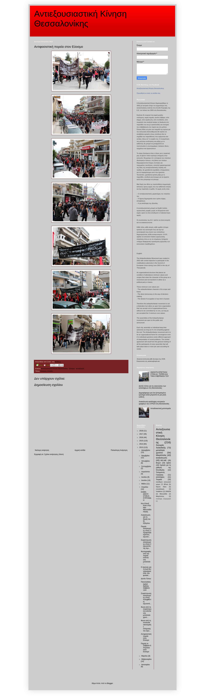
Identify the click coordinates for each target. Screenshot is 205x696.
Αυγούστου (145, 472)
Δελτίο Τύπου (146, 579)
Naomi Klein (161, 487)
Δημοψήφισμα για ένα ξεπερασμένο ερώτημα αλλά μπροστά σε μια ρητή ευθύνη (152, 395)
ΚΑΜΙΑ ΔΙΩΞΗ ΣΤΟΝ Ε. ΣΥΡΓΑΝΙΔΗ (146, 496)
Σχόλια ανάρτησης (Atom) (54, 454)
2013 (141, 447)
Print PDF (42, 365)
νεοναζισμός (80, 368)
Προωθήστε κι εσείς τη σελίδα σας (148, 93)
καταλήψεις (160, 477)
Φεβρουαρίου (146, 659)
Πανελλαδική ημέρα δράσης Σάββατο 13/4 (146, 586)
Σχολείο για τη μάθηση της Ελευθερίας (163, 467)
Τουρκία (159, 479)
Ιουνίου (144, 480)
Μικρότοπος (160, 496)
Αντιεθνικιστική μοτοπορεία (160, 408)
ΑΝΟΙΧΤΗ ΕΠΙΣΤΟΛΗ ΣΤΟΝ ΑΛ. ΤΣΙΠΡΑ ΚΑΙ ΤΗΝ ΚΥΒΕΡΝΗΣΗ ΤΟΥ (159, 374)
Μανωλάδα (163, 494)
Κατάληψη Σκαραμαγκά (163, 499)
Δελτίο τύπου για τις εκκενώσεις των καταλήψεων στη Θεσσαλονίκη (152, 387)
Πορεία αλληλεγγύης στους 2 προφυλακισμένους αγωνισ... (146, 532)
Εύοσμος (72, 368)
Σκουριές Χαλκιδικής (161, 446)
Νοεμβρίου (145, 456)
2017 (141, 434)
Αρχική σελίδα (80, 450)
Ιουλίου (144, 477)
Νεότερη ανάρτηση (42, 450)
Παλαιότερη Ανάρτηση (119, 450)
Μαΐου (143, 484)
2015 (141, 441)
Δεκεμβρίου (145, 450)
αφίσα (168, 463)
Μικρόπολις (161, 455)
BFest (166, 484)
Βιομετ (158, 463)
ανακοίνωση (161, 458)
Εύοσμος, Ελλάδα (46, 371)
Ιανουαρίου (145, 665)
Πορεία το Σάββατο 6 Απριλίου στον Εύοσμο (146, 648)
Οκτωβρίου (145, 461)
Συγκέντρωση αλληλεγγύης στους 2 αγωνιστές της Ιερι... (146, 544)
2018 (141, 431)
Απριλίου (144, 487)
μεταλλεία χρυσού (160, 451)
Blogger (110, 683)
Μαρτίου (144, 656)
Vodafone (159, 491)
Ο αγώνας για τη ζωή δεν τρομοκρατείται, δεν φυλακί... (146, 571)
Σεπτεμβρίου (146, 466)
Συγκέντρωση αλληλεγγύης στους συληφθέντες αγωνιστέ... (146, 598)
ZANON (168, 491)
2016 (141, 437)
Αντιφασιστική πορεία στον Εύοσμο (146, 637)
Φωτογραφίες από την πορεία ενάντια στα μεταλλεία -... (146, 558)
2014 (141, 444)
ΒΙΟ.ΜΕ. (164, 460)
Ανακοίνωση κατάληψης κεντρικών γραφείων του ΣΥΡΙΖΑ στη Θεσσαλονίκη (154, 403)
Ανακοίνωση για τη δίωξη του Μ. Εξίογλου (145, 519)
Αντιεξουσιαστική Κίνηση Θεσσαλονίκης (54, 368)
